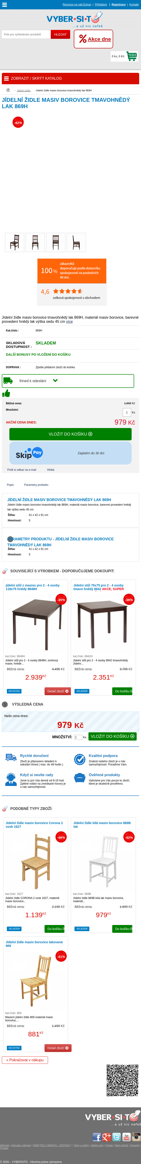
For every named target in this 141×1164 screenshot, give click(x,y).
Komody (134, 1145)
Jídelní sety (97, 1145)
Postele (4, 1148)
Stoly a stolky (81, 1145)
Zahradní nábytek (21, 1145)
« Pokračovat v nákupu (25, 1060)
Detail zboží (58, 691)
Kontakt (134, 4)
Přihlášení (101, 4)
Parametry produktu (36, 484)
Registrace (118, 4)
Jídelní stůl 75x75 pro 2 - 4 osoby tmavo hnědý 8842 (98, 588)
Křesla (109, 1145)
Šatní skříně (121, 1145)
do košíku (123, 691)
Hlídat (50, 469)
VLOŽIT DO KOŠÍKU (70, 434)
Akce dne (99, 39)
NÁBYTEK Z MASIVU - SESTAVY (52, 1145)
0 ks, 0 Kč (118, 56)
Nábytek (4, 1145)
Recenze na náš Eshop (77, 4)
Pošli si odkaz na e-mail (21, 469)
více (69, 321)
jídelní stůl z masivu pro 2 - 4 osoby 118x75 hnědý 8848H (33, 587)
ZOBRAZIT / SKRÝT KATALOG (36, 78)
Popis (10, 484)
